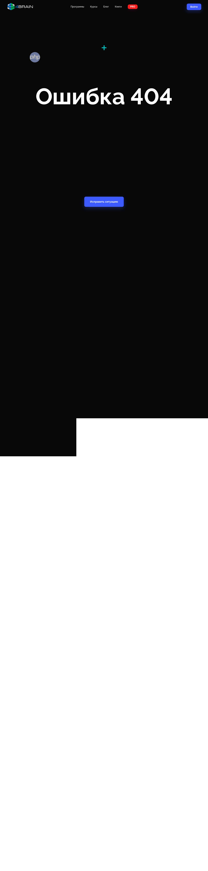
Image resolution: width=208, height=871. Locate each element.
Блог (106, 6)
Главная (22, 6)
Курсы (93, 6)
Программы (77, 6)
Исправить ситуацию (104, 201)
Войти (194, 6)
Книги (118, 6)
